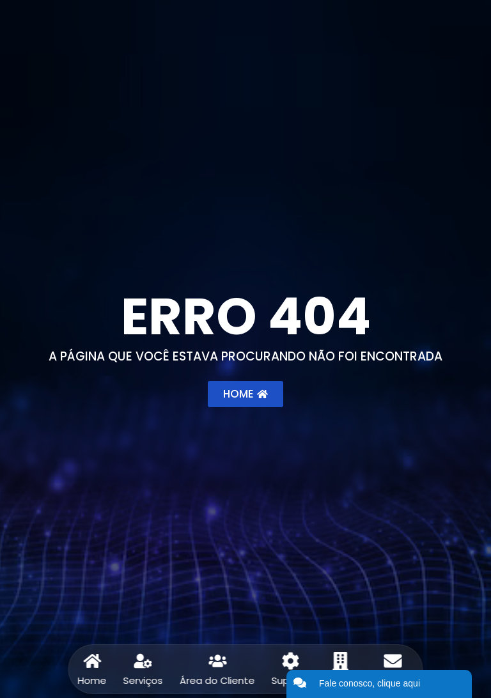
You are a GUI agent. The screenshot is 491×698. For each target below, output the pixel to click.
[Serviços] (143, 661)
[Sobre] (341, 661)
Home (92, 680)
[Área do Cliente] (217, 661)
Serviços (143, 680)
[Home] (92, 661)
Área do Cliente (217, 680)
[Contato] (392, 661)
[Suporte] (291, 661)
